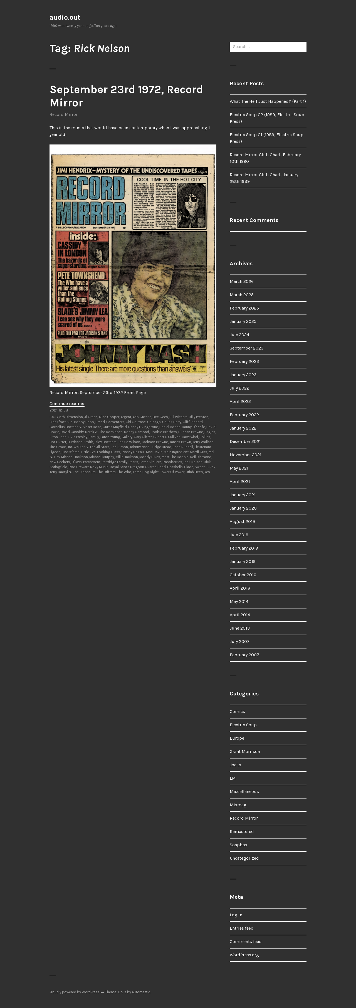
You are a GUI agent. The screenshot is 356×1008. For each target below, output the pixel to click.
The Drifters (106, 472)
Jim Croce (58, 447)
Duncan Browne (190, 432)
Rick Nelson (193, 462)
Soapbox (238, 844)
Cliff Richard (193, 422)
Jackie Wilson (129, 442)
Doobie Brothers (163, 432)
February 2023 (244, 361)
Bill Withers (178, 417)
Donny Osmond (136, 432)
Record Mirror (64, 114)
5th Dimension (71, 417)
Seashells (175, 467)
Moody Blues (149, 457)
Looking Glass (108, 452)
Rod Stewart (79, 467)
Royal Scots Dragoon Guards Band (138, 467)
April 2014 (240, 614)
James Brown (180, 442)
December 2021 (245, 441)
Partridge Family (114, 462)
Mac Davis (154, 452)
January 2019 (243, 561)
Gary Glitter (143, 437)
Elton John (58, 437)
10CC (54, 417)
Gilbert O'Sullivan (167, 437)
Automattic (141, 992)
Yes (207, 472)
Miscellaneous (244, 791)
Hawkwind (190, 437)
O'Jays (76, 462)
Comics (237, 711)
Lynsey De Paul (133, 452)
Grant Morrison (245, 751)
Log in (236, 914)
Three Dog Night (146, 472)
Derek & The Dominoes (104, 432)
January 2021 (243, 494)
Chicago (154, 422)
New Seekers (60, 462)
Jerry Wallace (203, 442)
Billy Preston (198, 417)
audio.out (65, 17)
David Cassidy (72, 432)
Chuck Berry (171, 422)
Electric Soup (243, 724)
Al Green (90, 417)
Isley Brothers (106, 442)
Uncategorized (244, 858)
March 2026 (242, 281)
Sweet (200, 467)
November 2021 (245, 454)
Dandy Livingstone (143, 427)
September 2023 (246, 348)
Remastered (242, 831)
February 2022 (244, 414)
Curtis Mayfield (115, 427)
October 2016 (243, 574)
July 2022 (239, 388)
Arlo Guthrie (142, 417)
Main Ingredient (176, 452)
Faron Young (110, 437)
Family (94, 437)
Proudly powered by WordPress (74, 992)
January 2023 (243, 374)
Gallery (127, 437)
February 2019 (244, 548)
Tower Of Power (172, 472)
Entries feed (242, 928)
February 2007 (244, 654)
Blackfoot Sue (61, 422)
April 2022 (240, 401)
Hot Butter (58, 442)
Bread (100, 422)
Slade (188, 467)
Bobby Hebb (84, 422)
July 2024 (239, 334)
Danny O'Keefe (193, 427)
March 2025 (242, 294)
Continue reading (67, 403)
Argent (126, 417)
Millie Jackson (126, 457)
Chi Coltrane (136, 422)
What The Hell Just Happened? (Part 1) (268, 101)
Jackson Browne (155, 442)
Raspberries (172, 462)
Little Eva (88, 452)
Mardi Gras (198, 452)
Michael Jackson (74, 457)
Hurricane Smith (80, 442)
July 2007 (239, 641)
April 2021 (240, 481)
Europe (237, 738)
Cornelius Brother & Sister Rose (75, 427)
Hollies (204, 437)
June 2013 (240, 628)
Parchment (91, 462)
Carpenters (115, 422)
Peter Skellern (150, 462)
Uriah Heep (194, 472)
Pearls (133, 462)
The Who (124, 472)
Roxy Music (99, 467)
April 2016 (240, 588)
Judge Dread (161, 447)
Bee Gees (160, 417)
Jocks (235, 764)
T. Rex (211, 467)
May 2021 (239, 468)
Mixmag (238, 804)
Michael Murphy (101, 457)
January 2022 (243, 428)
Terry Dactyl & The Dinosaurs (73, 472)
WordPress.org (244, 954)
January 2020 (243, 508)
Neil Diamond (200, 457)
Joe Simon (119, 447)
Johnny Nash (139, 447)
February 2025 (244, 308)
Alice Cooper (109, 417)
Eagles (209, 432)
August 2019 (242, 521)
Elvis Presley (77, 437)
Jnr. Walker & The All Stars (88, 447)
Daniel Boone (170, 427)
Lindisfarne (71, 452)
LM (233, 778)
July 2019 (239, 534)
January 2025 (243, 321)
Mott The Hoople (175, 457)
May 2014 (239, 601)
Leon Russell (183, 447)
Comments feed (246, 941)
